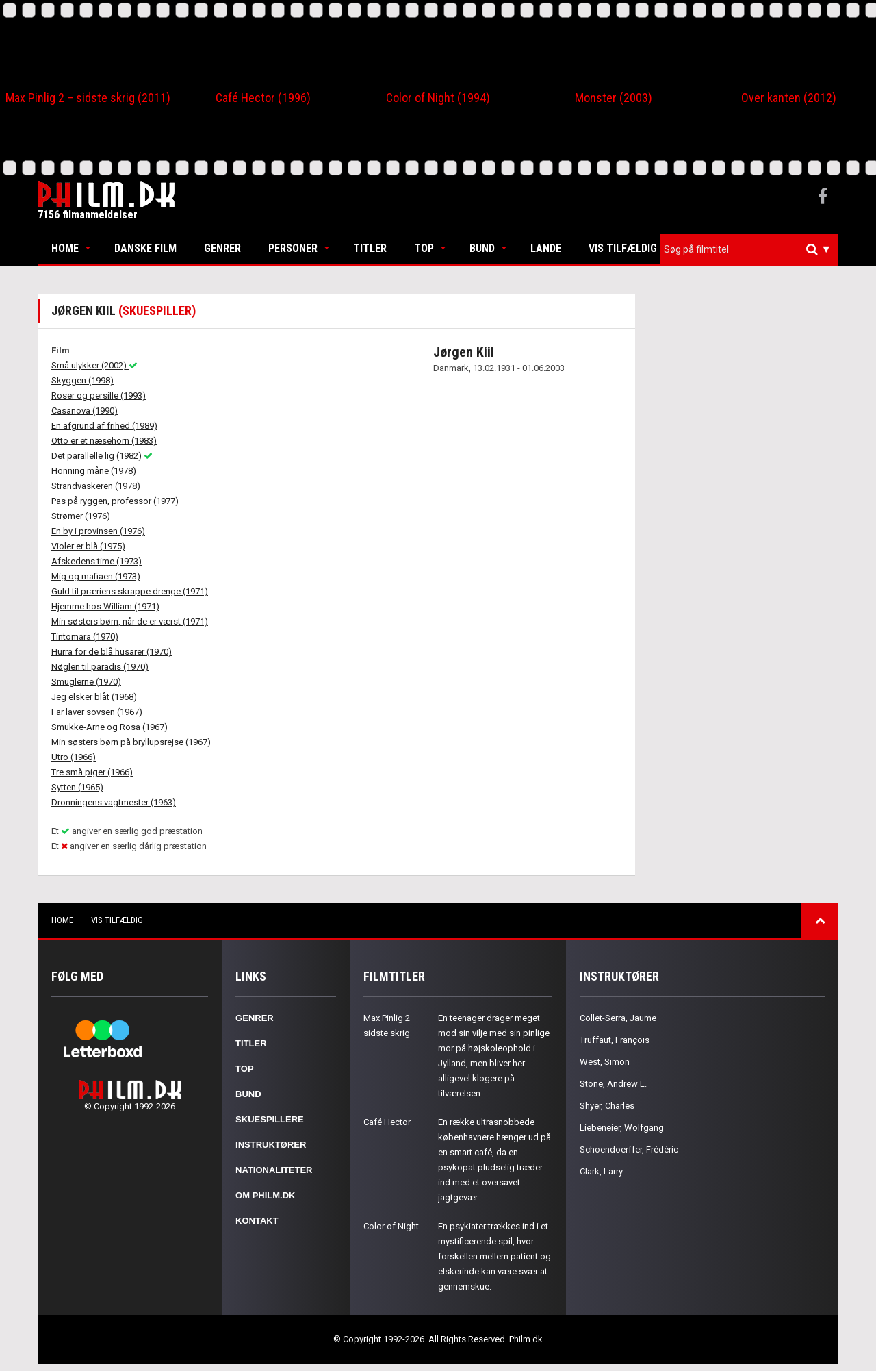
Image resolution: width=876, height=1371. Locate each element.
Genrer (222, 248)
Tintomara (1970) (84, 636)
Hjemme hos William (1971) (105, 606)
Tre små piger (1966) (92, 772)
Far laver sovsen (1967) (96, 712)
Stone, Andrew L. (613, 1084)
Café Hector (387, 1122)
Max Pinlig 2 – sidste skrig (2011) (87, 97)
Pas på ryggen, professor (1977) (115, 501)
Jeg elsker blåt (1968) (94, 697)
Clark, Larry (601, 1171)
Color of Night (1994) (438, 97)
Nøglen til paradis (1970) (100, 667)
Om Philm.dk (265, 1195)
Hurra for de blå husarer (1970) (111, 651)
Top (424, 248)
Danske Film (145, 248)
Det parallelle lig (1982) (102, 456)
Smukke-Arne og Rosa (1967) (109, 727)
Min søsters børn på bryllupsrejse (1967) (131, 742)
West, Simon (605, 1062)
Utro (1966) (73, 757)
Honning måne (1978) (93, 471)
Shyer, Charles (607, 1105)
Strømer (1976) (80, 516)
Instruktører (270, 1145)
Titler (370, 248)
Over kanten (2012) (788, 97)
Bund (482, 248)
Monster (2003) (613, 97)
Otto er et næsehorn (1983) (104, 441)
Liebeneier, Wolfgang (622, 1127)
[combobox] (749, 250)
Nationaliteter (273, 1170)
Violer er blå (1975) (88, 546)
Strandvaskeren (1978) (95, 486)
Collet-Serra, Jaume (618, 1018)
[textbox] (753, 249)
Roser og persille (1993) (98, 395)
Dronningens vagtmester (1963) (113, 802)
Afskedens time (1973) (96, 561)
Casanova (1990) (84, 410)
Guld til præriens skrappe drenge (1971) (129, 591)
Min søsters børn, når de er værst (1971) (129, 621)
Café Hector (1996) (263, 97)
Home (65, 248)
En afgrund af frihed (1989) (104, 425)
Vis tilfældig (623, 248)
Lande (545, 248)
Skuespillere (269, 1119)
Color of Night (391, 1226)
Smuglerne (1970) (86, 682)
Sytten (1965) (77, 787)
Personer (293, 248)
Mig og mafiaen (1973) (95, 576)
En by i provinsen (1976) (98, 531)
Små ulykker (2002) (94, 365)
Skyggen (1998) (82, 380)
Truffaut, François (614, 1040)
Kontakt (257, 1221)
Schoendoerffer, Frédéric (629, 1149)
